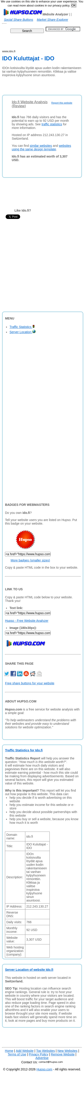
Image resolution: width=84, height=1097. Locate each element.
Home (9, 1051)
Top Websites (45, 1051)
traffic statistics (51, 124)
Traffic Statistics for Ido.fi (24, 750)
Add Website (25, 1051)
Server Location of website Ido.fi (29, 969)
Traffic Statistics (22, 327)
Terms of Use (17, 1054)
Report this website (61, 102)
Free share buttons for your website (29, 683)
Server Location (22, 332)
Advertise (41, 1058)
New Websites (67, 1051)
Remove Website (63, 1054)
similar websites (41, 145)
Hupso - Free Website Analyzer (26, 620)
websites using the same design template (41, 147)
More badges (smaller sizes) (30, 560)
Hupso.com (44, 1069)
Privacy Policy (38, 1054)
